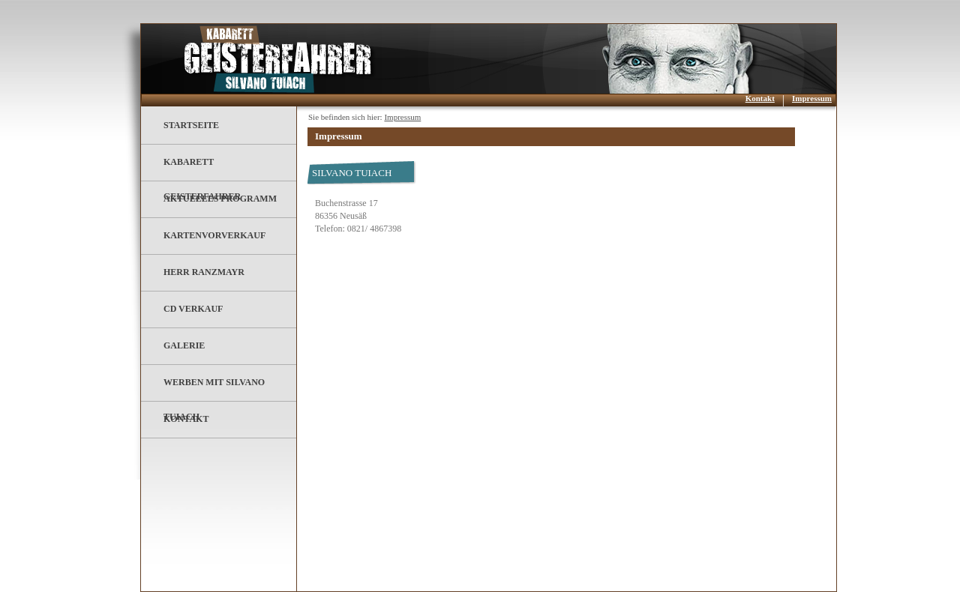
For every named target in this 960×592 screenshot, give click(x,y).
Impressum (812, 98)
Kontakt (760, 98)
